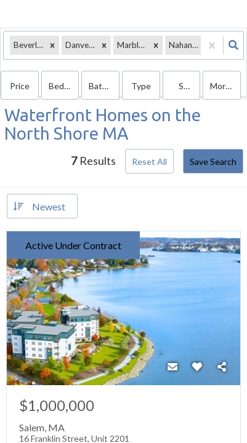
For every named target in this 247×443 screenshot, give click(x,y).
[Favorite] (197, 366)
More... (223, 86)
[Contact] (172, 366)
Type (141, 86)
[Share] (221, 366)
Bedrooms (64, 86)
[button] (52, 45)
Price (20, 86)
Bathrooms (104, 86)
